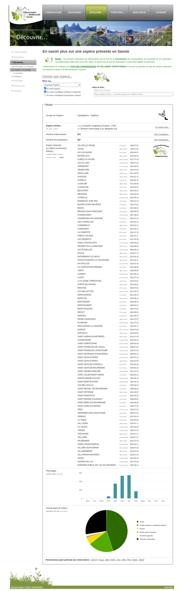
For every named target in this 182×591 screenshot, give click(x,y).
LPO (118, 560)
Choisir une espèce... (57, 76)
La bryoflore (18, 73)
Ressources (19, 86)
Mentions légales (17, 587)
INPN (113, 560)
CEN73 (94, 560)
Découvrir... (19, 62)
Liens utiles (168, 587)
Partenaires (19, 57)
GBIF (107, 560)
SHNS (134, 560)
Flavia (101, 560)
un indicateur (17, 76)
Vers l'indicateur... (162, 134)
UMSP (141, 560)
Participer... (19, 81)
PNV (129, 560)
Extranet (18, 91)
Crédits (27, 587)
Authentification (37, 587)
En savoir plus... (163, 127)
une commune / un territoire (23, 67)
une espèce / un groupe (21, 70)
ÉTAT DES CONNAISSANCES (83, 67)
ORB (124, 560)
